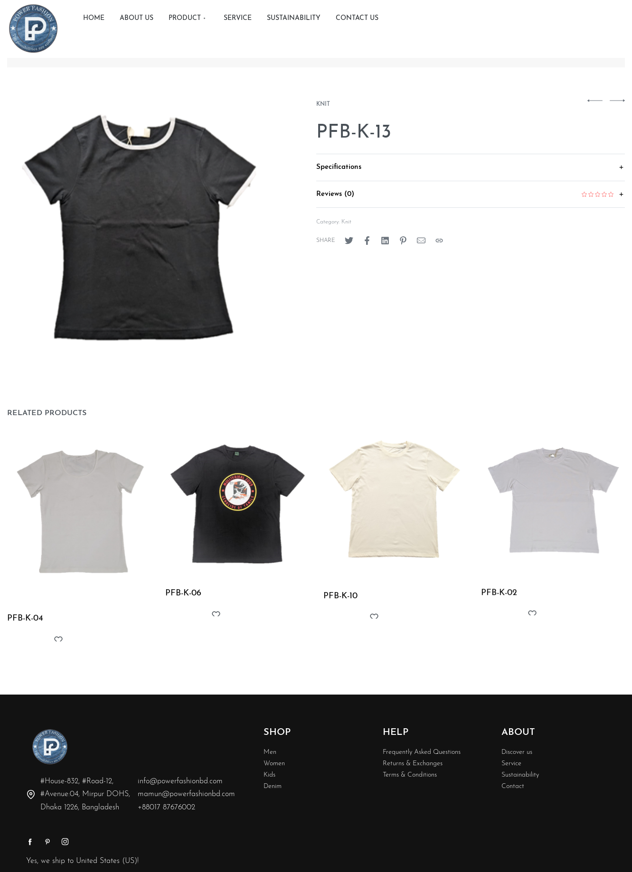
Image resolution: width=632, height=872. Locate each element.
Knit (323, 104)
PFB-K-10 (340, 598)
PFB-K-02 (500, 598)
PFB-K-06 (183, 594)
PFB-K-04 (25, 618)
